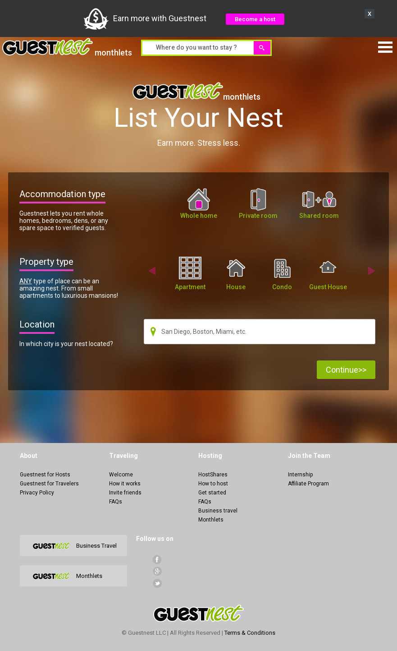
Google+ (157, 571)
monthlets (67, 47)
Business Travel (96, 545)
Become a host (255, 19)
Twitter (157, 583)
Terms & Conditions (249, 632)
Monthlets (211, 520)
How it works (125, 483)
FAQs (115, 502)
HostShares (213, 474)
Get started (212, 492)
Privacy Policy (37, 492)
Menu (385, 47)
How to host (213, 483)
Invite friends (125, 492)
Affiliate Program (308, 483)
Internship (300, 474)
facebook (157, 559)
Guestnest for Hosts (45, 474)
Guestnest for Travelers (49, 483)
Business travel (217, 511)
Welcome (121, 474)
